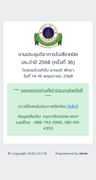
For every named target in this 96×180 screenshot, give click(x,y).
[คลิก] (73, 107)
